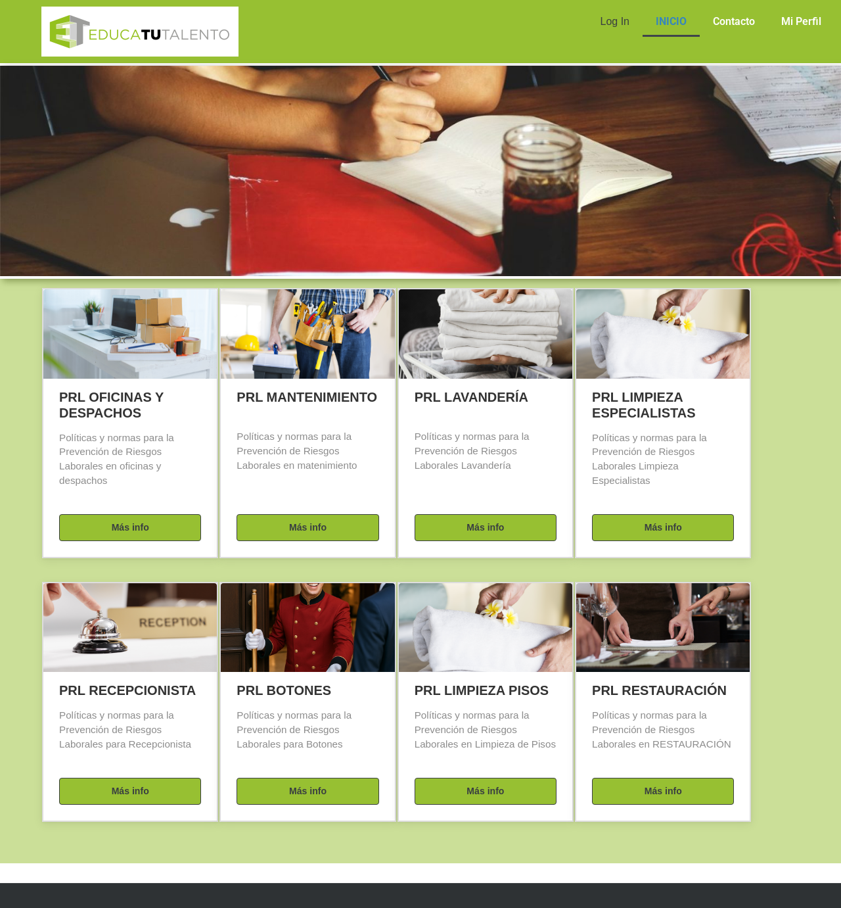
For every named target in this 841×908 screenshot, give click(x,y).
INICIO (671, 21)
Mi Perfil (801, 21)
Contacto (734, 21)
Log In (615, 21)
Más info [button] (130, 527)
